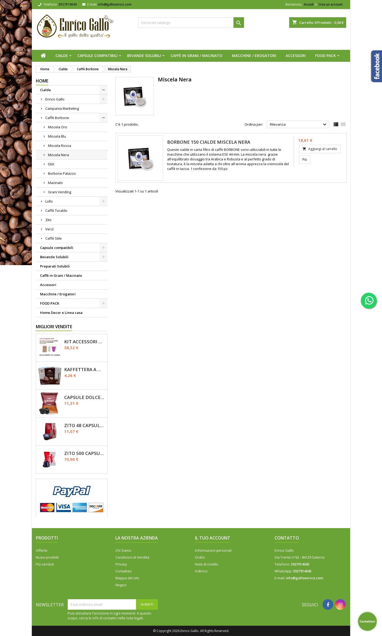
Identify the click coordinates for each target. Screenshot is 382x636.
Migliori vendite (54, 327)
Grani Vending (59, 192)
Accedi (309, 4)
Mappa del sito (127, 578)
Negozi (121, 584)
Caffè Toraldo (56, 210)
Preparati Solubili (55, 266)
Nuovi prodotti (47, 557)
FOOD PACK (325, 55)
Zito (48, 219)
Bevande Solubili (144, 55)
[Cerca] (191, 22)
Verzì (49, 229)
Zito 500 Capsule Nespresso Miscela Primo (84, 453)
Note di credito (206, 564)
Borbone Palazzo (62, 173)
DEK (51, 164)
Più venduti (45, 564)
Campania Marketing (62, 108)
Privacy (121, 564)
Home (42, 81)
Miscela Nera (58, 154)
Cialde (61, 55)
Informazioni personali (213, 550)
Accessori (296, 55)
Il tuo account (212, 538)
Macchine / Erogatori (254, 55)
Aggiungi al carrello (319, 149)
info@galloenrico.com (115, 4)
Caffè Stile (53, 238)
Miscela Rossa (59, 145)
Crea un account (330, 4)
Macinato (55, 182)
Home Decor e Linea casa (61, 312)
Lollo (49, 201)
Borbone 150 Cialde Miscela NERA (208, 142)
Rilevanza (299, 124)
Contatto (287, 538)
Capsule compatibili (97, 55)
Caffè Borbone (57, 117)
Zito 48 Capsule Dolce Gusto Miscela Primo (84, 425)
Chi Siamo (123, 550)
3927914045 (67, 4)
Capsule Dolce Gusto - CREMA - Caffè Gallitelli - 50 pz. (84, 397)
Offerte (41, 550)
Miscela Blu (57, 136)
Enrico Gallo (54, 99)
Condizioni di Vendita (132, 557)
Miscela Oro (57, 127)
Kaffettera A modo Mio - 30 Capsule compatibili (84, 369)
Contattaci (123, 571)
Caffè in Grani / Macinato (196, 55)
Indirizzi (201, 571)
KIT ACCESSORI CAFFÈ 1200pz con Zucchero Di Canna (84, 341)
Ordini (200, 557)
